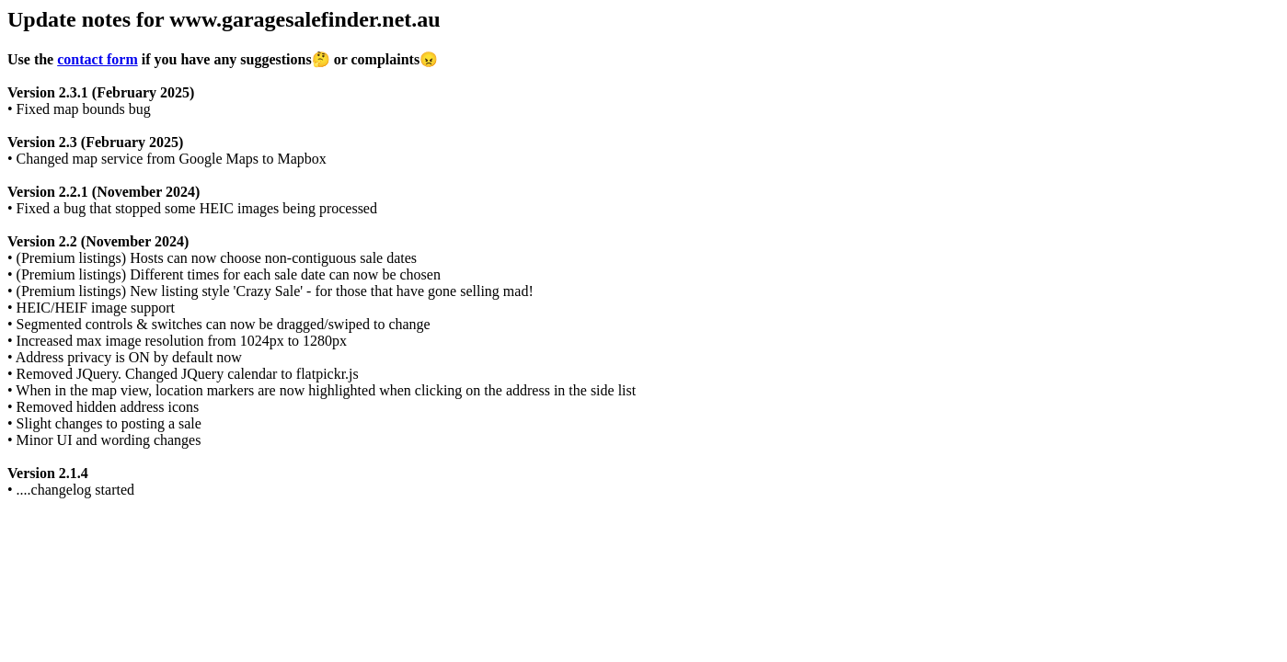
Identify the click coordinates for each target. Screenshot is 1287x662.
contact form (97, 59)
